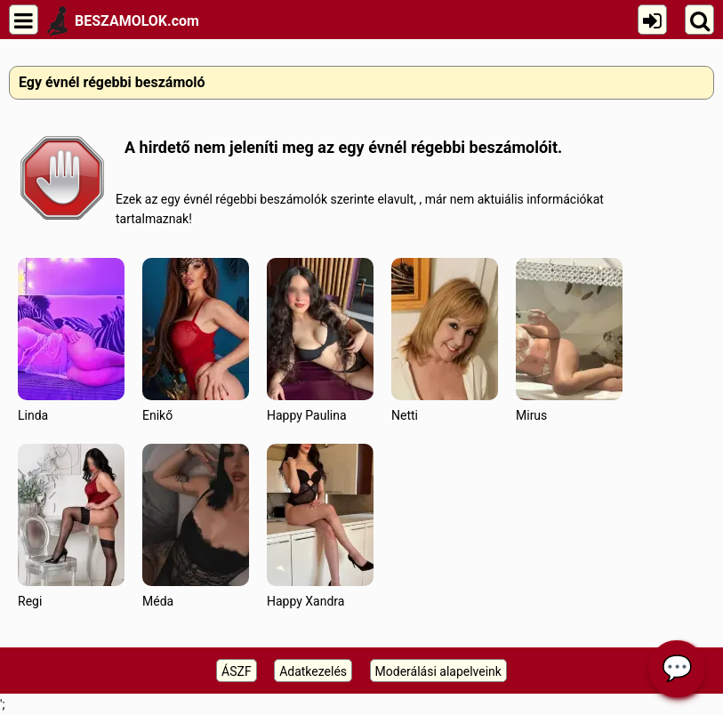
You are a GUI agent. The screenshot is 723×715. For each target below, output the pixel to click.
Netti (444, 340)
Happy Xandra (320, 526)
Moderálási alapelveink (438, 671)
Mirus (569, 340)
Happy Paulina (320, 340)
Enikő (195, 340)
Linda (71, 340)
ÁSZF (236, 671)
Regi (71, 526)
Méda (195, 526)
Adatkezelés (313, 671)
